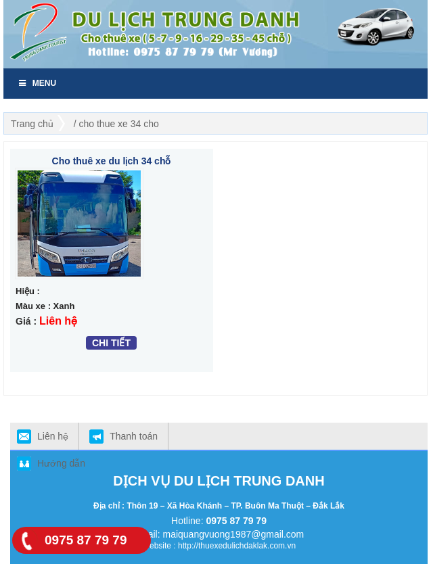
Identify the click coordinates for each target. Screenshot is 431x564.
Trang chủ (32, 123)
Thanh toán (134, 436)
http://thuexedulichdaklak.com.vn (237, 545)
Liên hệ (52, 436)
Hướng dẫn (61, 463)
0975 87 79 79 (236, 520)
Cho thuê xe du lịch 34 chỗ (111, 161)
